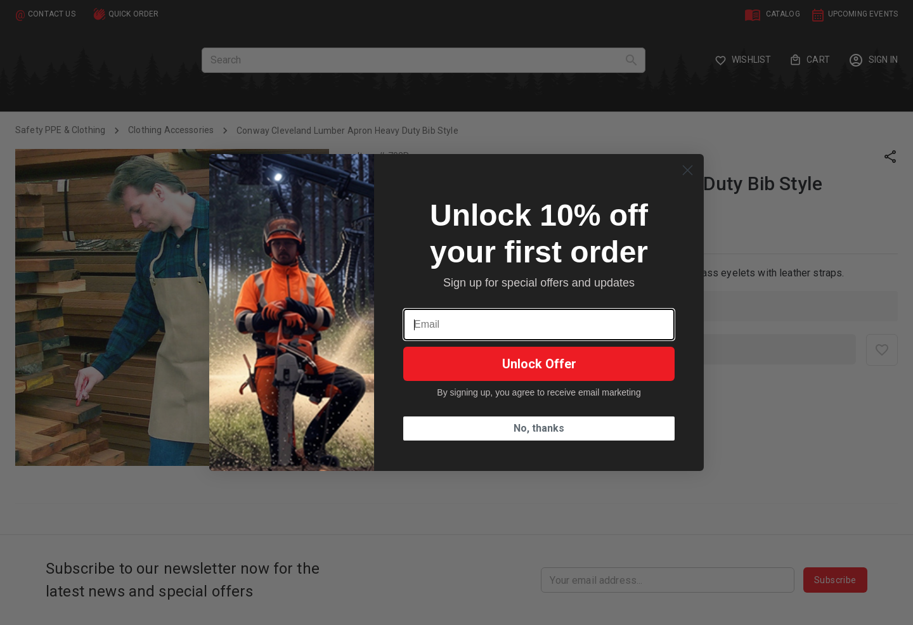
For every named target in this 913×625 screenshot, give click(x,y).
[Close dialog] (688, 170)
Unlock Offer (539, 363)
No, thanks (539, 428)
